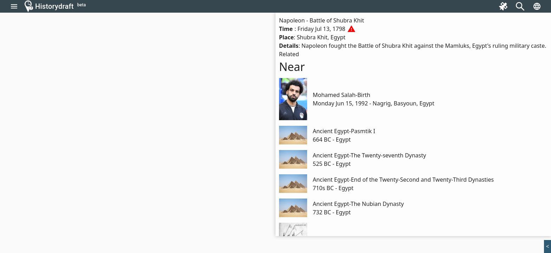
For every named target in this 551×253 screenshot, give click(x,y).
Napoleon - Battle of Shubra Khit (321, 20)
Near (292, 66)
